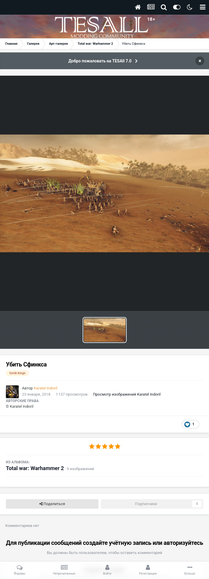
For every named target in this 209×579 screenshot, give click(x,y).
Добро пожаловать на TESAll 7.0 (100, 61)
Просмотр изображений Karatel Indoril (126, 394)
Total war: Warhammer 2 (35, 468)
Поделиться (52, 504)
